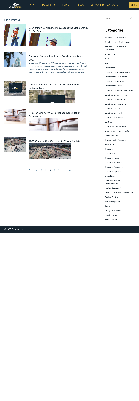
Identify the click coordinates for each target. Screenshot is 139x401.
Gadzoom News (112, 158)
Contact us (113, 5)
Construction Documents (116, 76)
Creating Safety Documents (117, 131)
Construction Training (114, 108)
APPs (107, 63)
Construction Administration (117, 72)
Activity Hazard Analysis (115, 37)
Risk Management (112, 201)
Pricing (65, 5)
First (31, 170)
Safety (107, 206)
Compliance (110, 67)
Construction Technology (116, 104)
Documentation (112, 135)
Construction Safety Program (117, 95)
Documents (48, 5)
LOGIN (134, 5)
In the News (110, 176)
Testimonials (97, 5)
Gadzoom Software (113, 162)
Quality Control (111, 197)
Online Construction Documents (119, 192)
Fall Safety (109, 144)
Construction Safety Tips (115, 99)
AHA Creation (111, 54)
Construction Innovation (115, 81)
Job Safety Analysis (113, 188)
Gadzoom (109, 149)
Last (69, 170)
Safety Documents (113, 210)
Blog (81, 5)
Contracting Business (114, 117)
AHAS (107, 58)
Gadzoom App (111, 153)
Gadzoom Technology (114, 167)
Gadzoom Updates (113, 171)
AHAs (33, 5)
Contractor (109, 122)
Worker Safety (111, 219)
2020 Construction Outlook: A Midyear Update (54, 141)
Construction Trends (114, 113)
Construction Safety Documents (119, 90)
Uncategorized (111, 215)
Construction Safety (113, 85)
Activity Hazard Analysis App (117, 42)
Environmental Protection (116, 140)
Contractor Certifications (116, 126)
